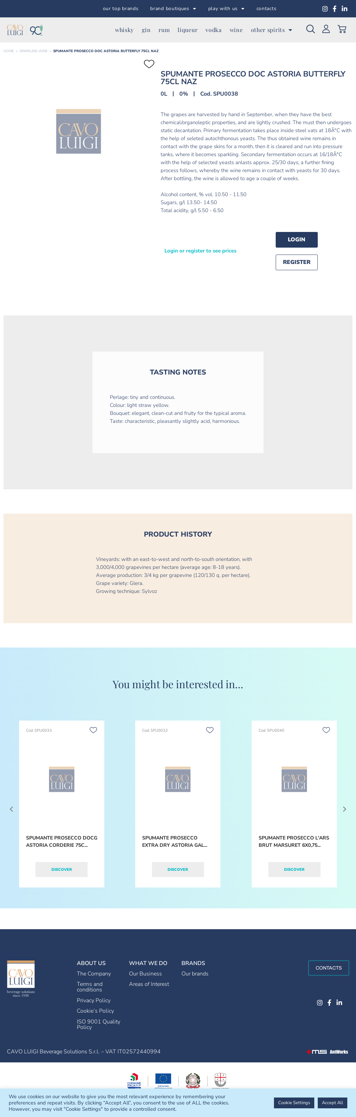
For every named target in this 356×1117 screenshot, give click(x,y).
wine (236, 29)
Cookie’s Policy (95, 1011)
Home (8, 51)
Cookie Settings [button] (294, 1103)
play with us (226, 9)
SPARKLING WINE (33, 51)
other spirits (271, 30)
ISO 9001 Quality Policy (98, 1024)
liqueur (187, 29)
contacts (267, 8)
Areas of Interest (149, 984)
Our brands (195, 974)
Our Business (145, 974)
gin (146, 29)
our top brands (121, 8)
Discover (61, 869)
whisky (124, 29)
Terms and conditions (90, 987)
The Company (94, 974)
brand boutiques (173, 9)
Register (296, 262)
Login (296, 239)
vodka (213, 29)
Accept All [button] (332, 1103)
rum (164, 29)
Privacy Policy (94, 1000)
